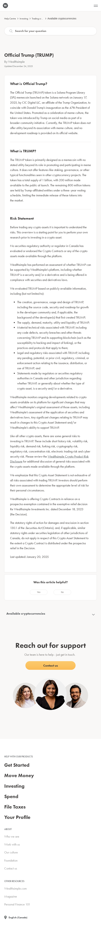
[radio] (38, 592)
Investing (24, 18)
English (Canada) (18, 917)
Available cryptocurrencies (61, 18)
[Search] (50, 31)
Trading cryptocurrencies (43, 18)
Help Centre (10, 18)
